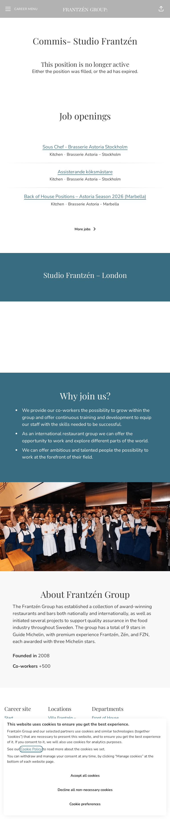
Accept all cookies (85, 775)
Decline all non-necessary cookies (85, 789)
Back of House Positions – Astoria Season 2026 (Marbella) (85, 196)
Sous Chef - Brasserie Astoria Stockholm (85, 147)
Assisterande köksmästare (85, 172)
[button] (161, 9)
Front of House (105, 717)
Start (8, 717)
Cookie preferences (85, 804)
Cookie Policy (31, 749)
